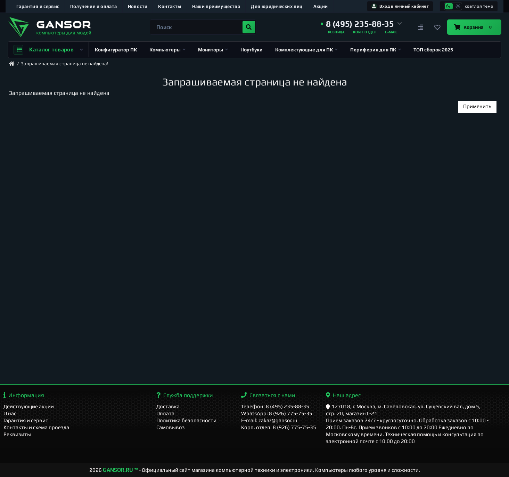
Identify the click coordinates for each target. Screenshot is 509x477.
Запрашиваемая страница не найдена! (64, 63)
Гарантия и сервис (37, 6)
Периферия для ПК (375, 49)
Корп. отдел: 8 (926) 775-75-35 (278, 427)
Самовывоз (170, 427)
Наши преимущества (216, 6)
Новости (138, 6)
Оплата (165, 413)
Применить (477, 106)
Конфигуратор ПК (116, 49)
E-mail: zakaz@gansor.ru (269, 420)
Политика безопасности (186, 420)
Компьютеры (167, 49)
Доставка (168, 406)
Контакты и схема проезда (36, 427)
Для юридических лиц (276, 6)
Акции (320, 6)
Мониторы (213, 49)
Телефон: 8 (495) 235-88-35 (275, 406)
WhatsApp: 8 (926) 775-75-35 (276, 413)
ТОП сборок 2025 (433, 49)
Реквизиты (17, 434)
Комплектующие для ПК (306, 49)
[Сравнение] (421, 27)
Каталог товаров (48, 50)
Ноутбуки (251, 49)
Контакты (169, 6)
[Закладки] (437, 27)
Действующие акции (28, 406)
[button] (361, 24)
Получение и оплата (93, 6)
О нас (9, 413)
